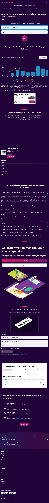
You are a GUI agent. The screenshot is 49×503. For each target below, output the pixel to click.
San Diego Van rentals (7, 379)
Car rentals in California (23, 8)
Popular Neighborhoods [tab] (37, 369)
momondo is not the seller (25, 439)
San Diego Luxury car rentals (9, 381)
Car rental (3, 8)
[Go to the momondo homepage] (9, 2)
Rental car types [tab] (7, 369)
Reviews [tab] (10, 143)
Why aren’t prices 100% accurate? (25, 444)
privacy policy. (24, 354)
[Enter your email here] (26, 345)
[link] (32, 101)
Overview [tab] (4, 143)
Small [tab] (12, 60)
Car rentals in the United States (12, 8)
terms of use (18, 354)
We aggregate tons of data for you (25, 442)
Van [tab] (30, 60)
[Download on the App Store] (12, 493)
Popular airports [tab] (26, 369)
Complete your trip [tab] (15, 372)
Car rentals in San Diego (33, 8)
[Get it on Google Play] (4, 493)
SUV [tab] (26, 60)
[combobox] (5, 23)
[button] (2, 2)
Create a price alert (20, 418)
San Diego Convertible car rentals (10, 384)
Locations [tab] (16, 143)
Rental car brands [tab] (17, 369)
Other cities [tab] (6, 372)
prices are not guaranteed (30, 435)
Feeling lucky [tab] (25, 372)
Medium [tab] (17, 60)
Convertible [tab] (35, 60)
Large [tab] (22, 60)
